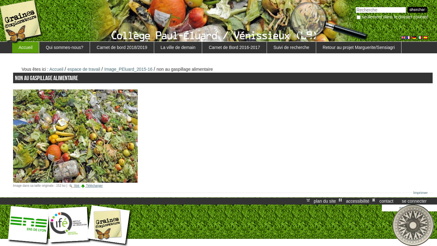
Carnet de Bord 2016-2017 (234, 47)
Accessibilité (357, 201)
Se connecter (414, 201)
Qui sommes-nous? (64, 47)
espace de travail (84, 69)
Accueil (25, 47)
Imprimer (420, 193)
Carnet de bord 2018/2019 (122, 47)
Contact (386, 201)
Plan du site (325, 201)
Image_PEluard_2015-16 (128, 69)
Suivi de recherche (291, 47)
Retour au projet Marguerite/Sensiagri (359, 47)
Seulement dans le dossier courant (395, 16)
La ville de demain (177, 47)
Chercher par (355, 6)
